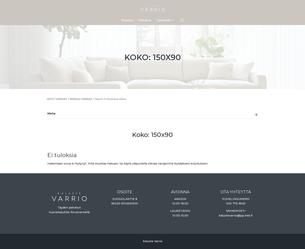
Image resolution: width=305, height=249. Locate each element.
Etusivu (127, 20)
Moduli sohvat (81, 99)
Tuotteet (163, 20)
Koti (50, 99)
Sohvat (62, 99)
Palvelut (144, 20)
